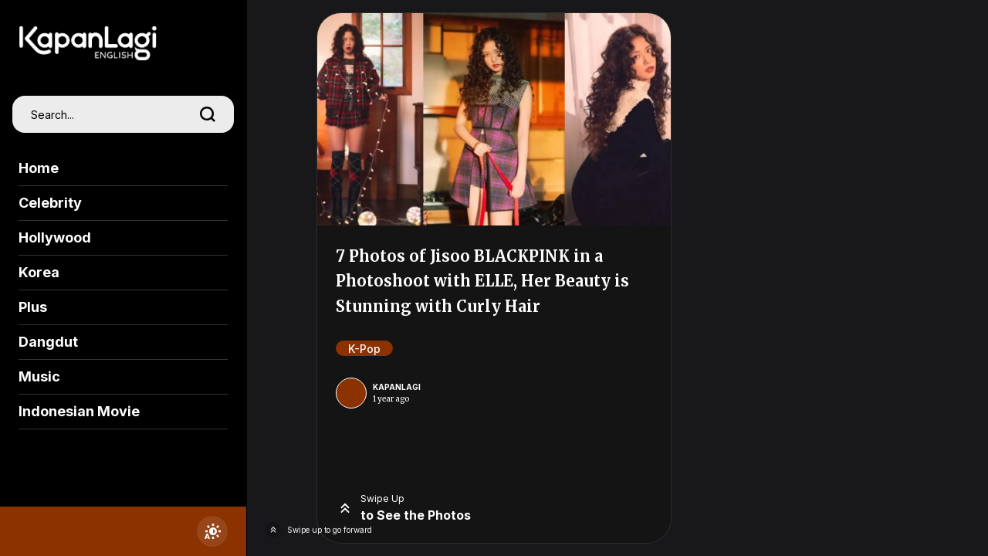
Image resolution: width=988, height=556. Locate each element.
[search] (207, 114)
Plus (33, 307)
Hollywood (55, 237)
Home (39, 168)
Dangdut (48, 342)
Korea (39, 272)
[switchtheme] (212, 531)
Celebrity (50, 203)
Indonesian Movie (79, 411)
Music (39, 376)
